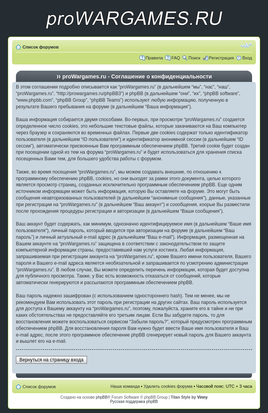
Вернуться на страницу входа (51, 360)
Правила (154, 58)
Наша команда (124, 386)
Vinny (202, 397)
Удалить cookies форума (168, 386)
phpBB (102, 397)
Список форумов (41, 47)
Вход (247, 58)
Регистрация (221, 58)
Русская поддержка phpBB (134, 401)
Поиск (194, 58)
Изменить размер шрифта (246, 45)
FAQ (175, 58)
